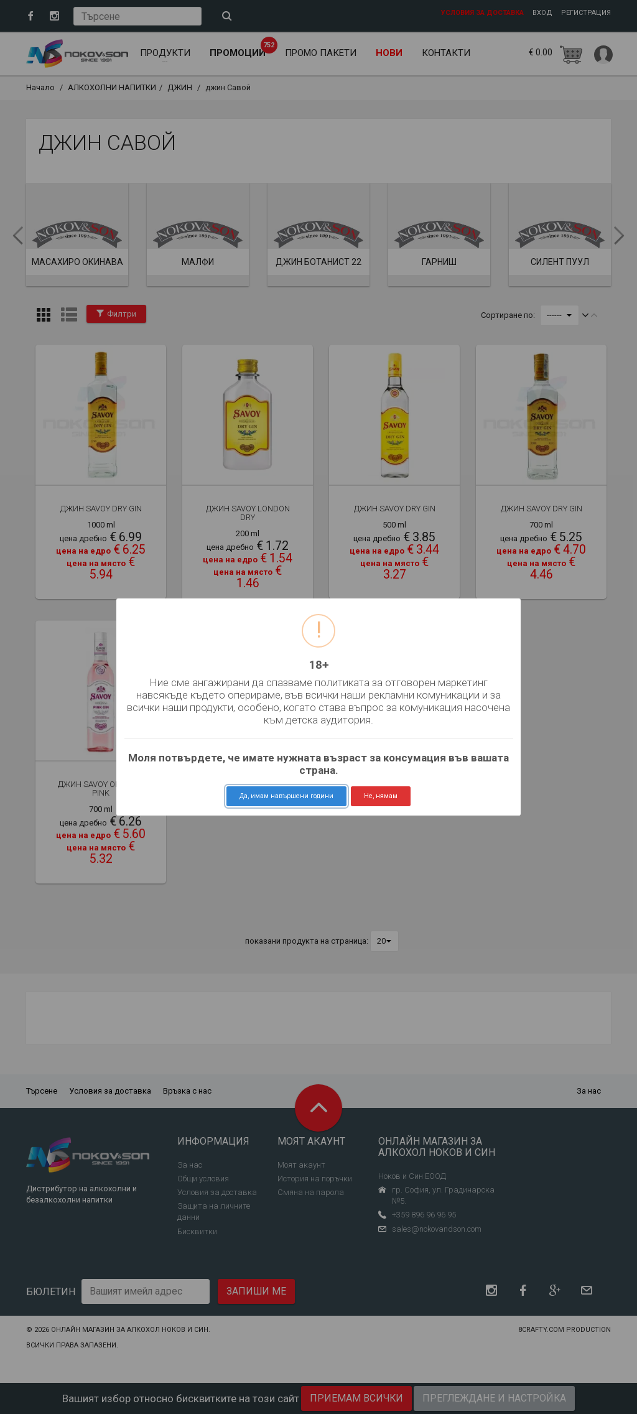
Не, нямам (381, 796)
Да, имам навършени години (286, 796)
